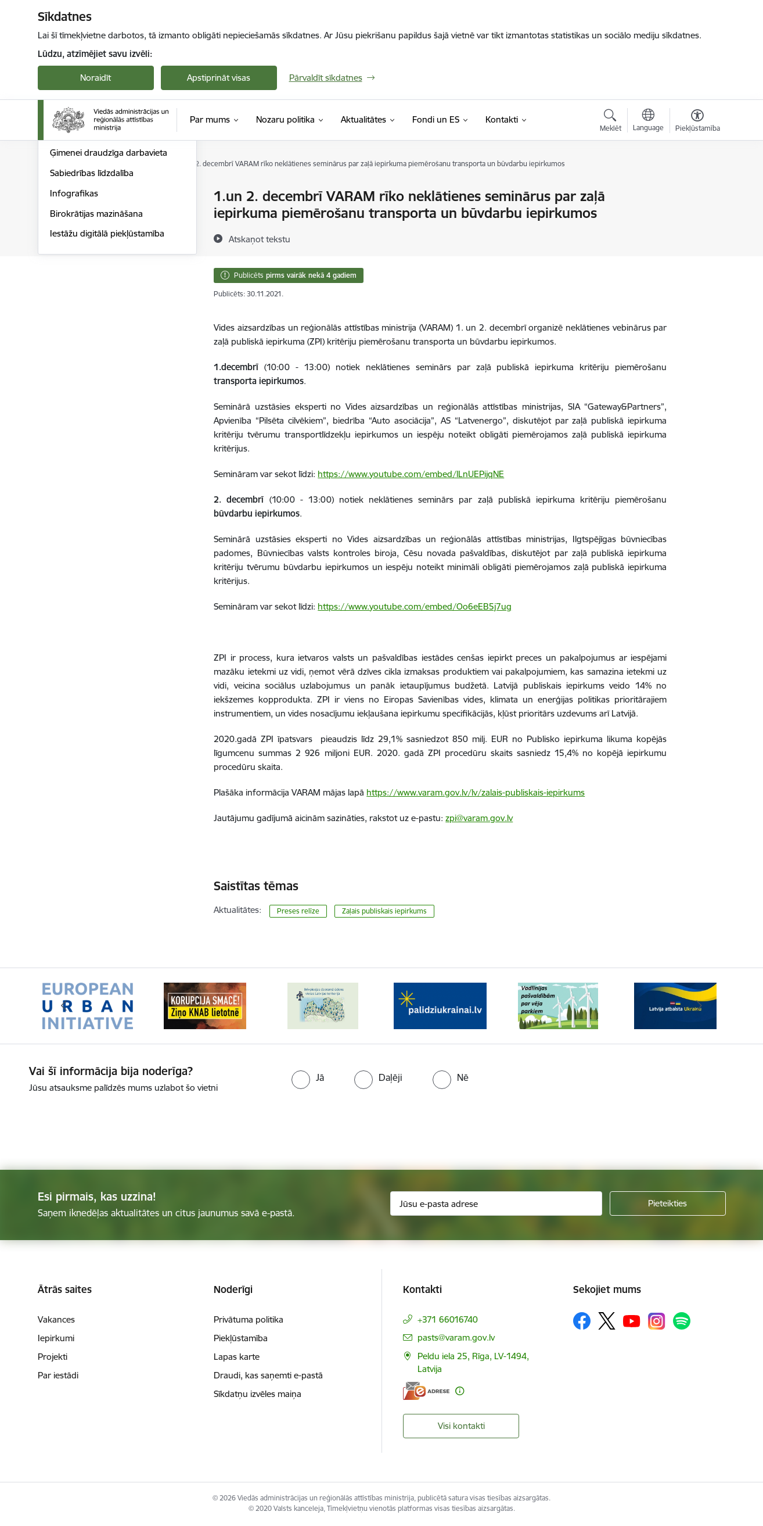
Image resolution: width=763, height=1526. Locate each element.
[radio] (307, 1077)
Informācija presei (85, 237)
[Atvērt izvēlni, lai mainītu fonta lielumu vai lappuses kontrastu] (698, 122)
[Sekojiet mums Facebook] (582, 1321)
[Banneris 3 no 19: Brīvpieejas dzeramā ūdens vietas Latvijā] (322, 1005)
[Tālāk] (699, 1006)
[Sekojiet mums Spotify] (681, 1321)
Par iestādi (58, 1375)
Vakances (56, 1319)
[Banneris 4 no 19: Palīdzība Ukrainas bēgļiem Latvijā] (440, 1005)
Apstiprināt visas (218, 77)
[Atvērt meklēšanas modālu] (610, 122)
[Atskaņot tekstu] (259, 239)
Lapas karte (237, 1356)
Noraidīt (95, 77)
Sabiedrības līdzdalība (92, 297)
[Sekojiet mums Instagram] (656, 1321)
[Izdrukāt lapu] (697, 191)
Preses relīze (298, 911)
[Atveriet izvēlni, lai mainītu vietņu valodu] (648, 121)
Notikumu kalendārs (89, 197)
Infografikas (74, 318)
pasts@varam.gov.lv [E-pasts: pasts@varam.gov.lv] (456, 1337)
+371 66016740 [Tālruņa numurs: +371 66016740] (448, 1319)
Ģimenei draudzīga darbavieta (108, 278)
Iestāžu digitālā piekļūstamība (107, 358)
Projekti (52, 1356)
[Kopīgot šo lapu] (697, 220)
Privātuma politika (248, 1319)
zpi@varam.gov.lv (479, 817)
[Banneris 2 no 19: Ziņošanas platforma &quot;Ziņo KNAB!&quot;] (205, 1005)
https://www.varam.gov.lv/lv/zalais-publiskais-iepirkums (475, 792)
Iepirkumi (56, 1338)
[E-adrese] (426, 1390)
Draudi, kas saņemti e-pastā (268, 1375)
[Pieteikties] (668, 1203)
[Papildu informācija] (459, 1391)
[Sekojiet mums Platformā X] (607, 1321)
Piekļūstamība (241, 1338)
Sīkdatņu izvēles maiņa (257, 1393)
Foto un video (77, 257)
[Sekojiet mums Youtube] (631, 1320)
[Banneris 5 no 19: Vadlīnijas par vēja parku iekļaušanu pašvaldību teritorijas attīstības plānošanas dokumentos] (558, 1005)
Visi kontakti (461, 1425)
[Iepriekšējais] (64, 1006)
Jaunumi (66, 217)
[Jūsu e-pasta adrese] (496, 1203)
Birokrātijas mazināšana (96, 338)
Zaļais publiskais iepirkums (384, 911)
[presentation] (97, 1126)
